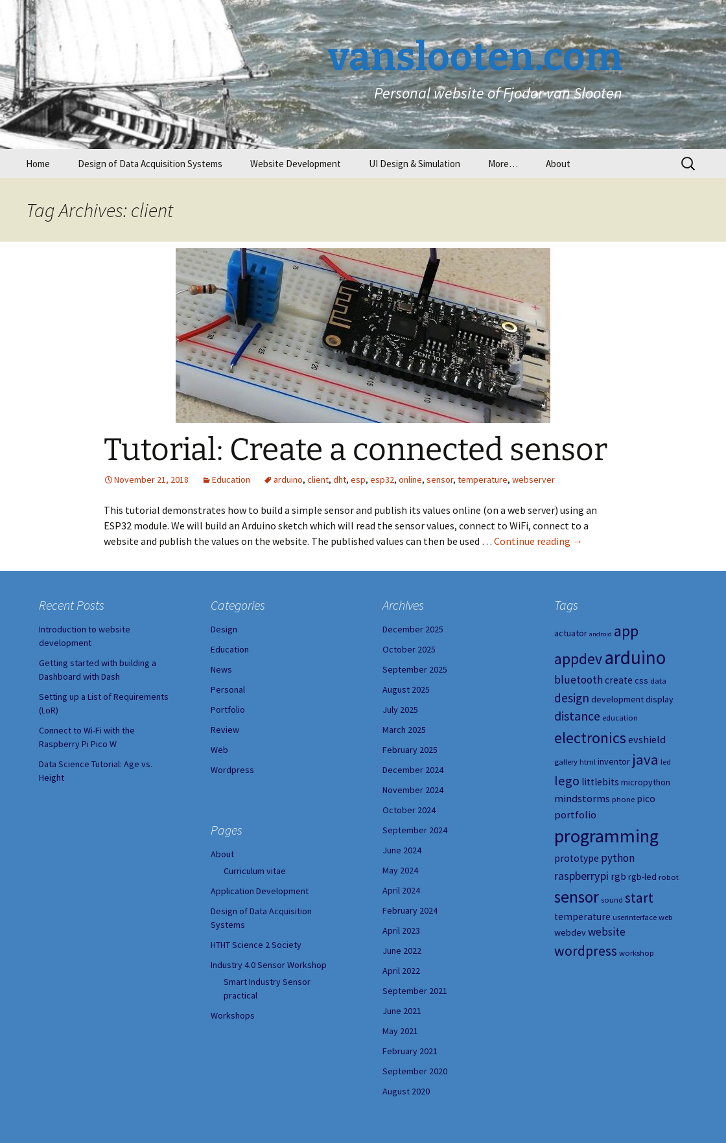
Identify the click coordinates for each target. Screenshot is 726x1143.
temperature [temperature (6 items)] (582, 916)
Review (225, 729)
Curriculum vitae (255, 871)
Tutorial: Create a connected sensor (355, 449)
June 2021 (401, 1011)
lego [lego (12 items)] (567, 780)
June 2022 (401, 950)
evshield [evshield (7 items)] (647, 739)
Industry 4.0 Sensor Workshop (269, 965)
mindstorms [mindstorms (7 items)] (582, 798)
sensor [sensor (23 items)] (576, 896)
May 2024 (400, 870)
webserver (533, 479)
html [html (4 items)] (588, 762)
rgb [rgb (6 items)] (618, 876)
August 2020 (406, 1091)
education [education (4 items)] (620, 717)
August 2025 (406, 689)
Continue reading (538, 541)
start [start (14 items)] (639, 897)
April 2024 (401, 890)
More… (503, 163)
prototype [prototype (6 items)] (576, 858)
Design (224, 629)
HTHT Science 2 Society (256, 945)
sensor (440, 479)
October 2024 (409, 810)
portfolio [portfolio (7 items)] (575, 814)
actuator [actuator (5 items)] (570, 633)
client (318, 479)
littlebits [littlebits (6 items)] (600, 782)
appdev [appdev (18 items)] (578, 658)
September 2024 (414, 830)
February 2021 (410, 1051)
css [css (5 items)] (641, 680)
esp (358, 479)
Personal (228, 689)
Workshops (233, 1015)
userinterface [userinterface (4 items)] (635, 917)
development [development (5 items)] (617, 699)
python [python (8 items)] (618, 858)
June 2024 (401, 850)
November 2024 (412, 790)
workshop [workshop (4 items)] (636, 953)
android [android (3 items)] (600, 634)
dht (339, 479)
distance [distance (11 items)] (577, 716)
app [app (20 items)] (626, 631)
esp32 (382, 479)
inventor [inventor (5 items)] (614, 761)
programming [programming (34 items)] (606, 836)
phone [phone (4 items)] (623, 799)
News (221, 669)
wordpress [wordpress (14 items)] (585, 951)
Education (231, 479)
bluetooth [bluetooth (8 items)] (578, 680)
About (558, 163)
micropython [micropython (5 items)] (645, 782)
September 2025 (414, 669)
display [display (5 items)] (659, 699)
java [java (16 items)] (645, 759)
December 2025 (412, 629)
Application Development (260, 891)
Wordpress (232, 770)
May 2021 (400, 1031)
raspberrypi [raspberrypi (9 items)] (581, 875)
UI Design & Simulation (414, 163)
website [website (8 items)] (607, 932)
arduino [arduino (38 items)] (635, 657)
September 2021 (414, 991)
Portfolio (228, 709)
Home (38, 163)
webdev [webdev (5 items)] (570, 932)
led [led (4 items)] (666, 762)
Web (219, 750)
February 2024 (410, 910)
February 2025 (410, 750)
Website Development (295, 163)
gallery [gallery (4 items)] (566, 762)
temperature (483, 479)
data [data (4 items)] (658, 681)
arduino (288, 479)
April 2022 (401, 970)
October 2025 (409, 649)
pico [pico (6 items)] (646, 798)
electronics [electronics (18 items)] (590, 737)
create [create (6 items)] (619, 680)
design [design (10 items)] (571, 698)
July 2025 (400, 709)
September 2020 (414, 1071)
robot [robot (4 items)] (669, 877)
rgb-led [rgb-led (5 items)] (642, 877)
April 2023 (401, 930)
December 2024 (412, 770)
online (410, 479)
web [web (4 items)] (666, 917)
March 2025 (404, 729)
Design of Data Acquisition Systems (150, 163)
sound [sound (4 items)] (612, 900)
